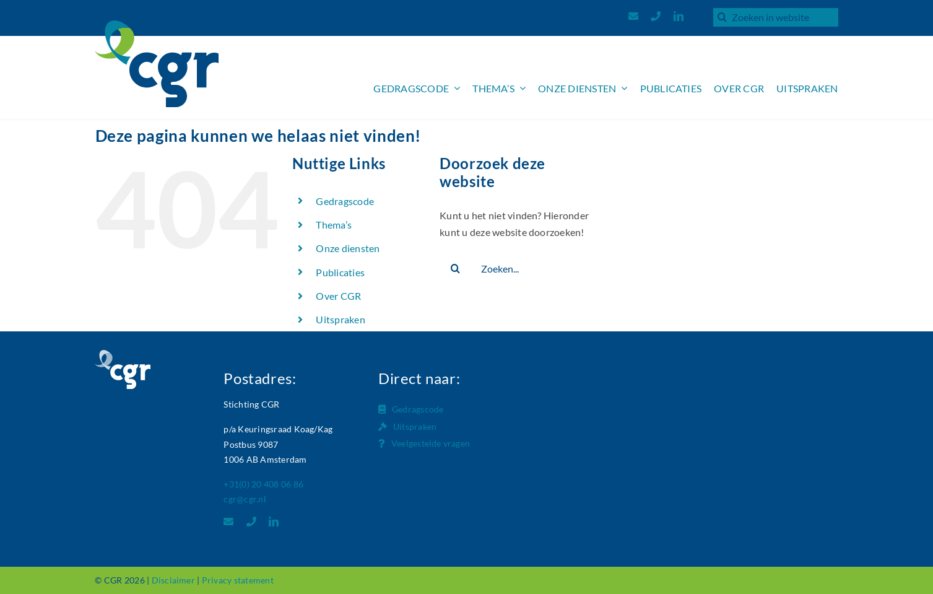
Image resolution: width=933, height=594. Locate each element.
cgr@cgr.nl (244, 499)
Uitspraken (340, 319)
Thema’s (334, 224)
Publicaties (340, 272)
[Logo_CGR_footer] (122, 354)
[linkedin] (678, 16)
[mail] (633, 16)
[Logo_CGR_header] (157, 25)
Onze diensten (348, 248)
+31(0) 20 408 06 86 (263, 484)
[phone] (656, 16)
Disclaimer (173, 580)
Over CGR (338, 296)
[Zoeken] (722, 16)
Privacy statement (238, 580)
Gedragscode (345, 201)
